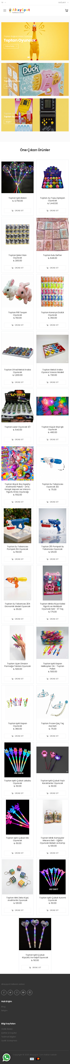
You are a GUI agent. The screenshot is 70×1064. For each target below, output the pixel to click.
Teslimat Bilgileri (8, 1036)
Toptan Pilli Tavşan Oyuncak (17, 314)
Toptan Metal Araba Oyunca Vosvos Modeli (52, 371)
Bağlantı (62, 2)
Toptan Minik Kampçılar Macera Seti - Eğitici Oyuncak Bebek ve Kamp (52, 840)
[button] (28, 57)
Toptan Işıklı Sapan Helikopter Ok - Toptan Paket (52, 666)
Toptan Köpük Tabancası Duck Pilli (21, 77)
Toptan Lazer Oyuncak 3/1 (17, 426)
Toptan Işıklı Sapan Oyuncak (17, 724)
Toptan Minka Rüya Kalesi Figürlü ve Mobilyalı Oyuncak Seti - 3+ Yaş (52, 606)
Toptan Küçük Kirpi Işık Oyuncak (52, 428)
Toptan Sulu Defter (52, 255)
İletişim (4, 1010)
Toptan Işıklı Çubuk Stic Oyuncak (17, 839)
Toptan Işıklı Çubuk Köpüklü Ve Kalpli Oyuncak (35, 956)
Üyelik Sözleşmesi (9, 1040)
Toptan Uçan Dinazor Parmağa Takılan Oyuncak (17, 665)
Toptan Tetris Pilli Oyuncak (17, 113)
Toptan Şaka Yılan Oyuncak (17, 256)
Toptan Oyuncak (12, 81)
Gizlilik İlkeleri (7, 1029)
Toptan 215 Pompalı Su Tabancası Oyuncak (52, 548)
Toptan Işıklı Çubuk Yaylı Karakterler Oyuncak (53, 782)
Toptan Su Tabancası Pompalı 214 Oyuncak (17, 548)
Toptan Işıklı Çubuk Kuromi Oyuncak (52, 899)
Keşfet (10, 86)
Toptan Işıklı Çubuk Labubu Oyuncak (17, 782)
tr (2, 2)
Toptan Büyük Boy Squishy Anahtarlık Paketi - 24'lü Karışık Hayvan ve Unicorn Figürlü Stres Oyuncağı (17, 488)
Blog (3, 1006)
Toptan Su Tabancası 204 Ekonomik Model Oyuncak (17, 605)
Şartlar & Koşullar (9, 1033)
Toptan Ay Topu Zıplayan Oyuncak (52, 199)
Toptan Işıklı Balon (18, 197)
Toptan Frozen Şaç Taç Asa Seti (52, 724)
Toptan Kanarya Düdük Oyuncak (52, 314)
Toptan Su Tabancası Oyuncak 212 (52, 485)
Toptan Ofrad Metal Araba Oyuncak (17, 371)
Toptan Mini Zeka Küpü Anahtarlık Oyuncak (17, 899)
